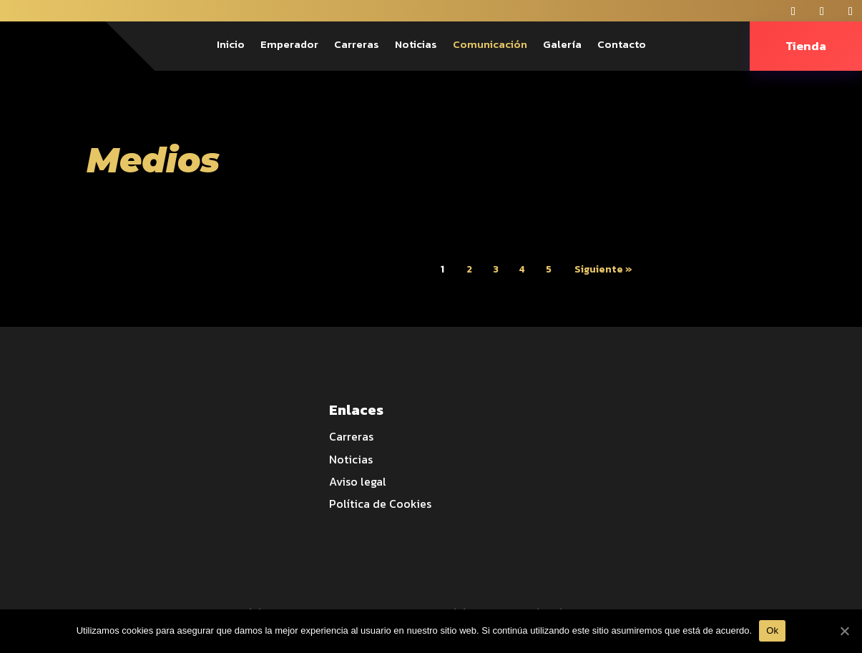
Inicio (231, 45)
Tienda (805, 45)
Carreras (356, 45)
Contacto (621, 45)
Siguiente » (603, 269)
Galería (562, 45)
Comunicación (490, 45)
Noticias (416, 45)
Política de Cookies (380, 503)
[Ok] (844, 631)
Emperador (289, 45)
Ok (772, 630)
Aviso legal (357, 481)
